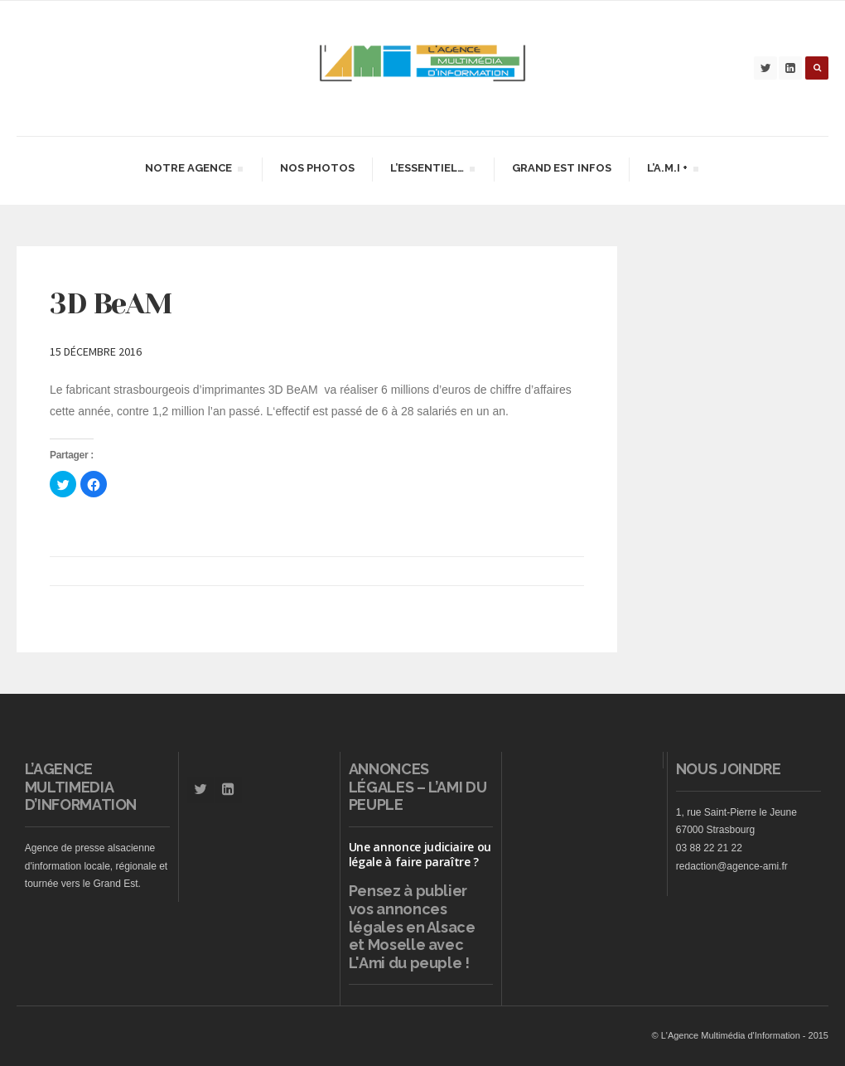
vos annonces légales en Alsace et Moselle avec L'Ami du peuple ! (412, 936)
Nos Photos (317, 168)
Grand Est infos (561, 168)
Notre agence (193, 170)
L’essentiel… (432, 170)
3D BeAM (110, 303)
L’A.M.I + (672, 170)
